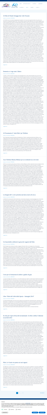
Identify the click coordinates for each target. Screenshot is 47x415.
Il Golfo (34, 8)
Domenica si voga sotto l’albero (13, 73)
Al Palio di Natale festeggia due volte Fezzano (17, 17)
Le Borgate (37, 4)
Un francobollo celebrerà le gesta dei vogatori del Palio (20, 243)
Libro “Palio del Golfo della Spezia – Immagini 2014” (20, 298)
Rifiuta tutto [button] (35, 412)
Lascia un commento (7, 19)
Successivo (42, 394)
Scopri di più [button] (5, 412)
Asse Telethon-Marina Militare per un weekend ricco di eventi (22, 161)
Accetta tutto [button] (42, 412)
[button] (28, 4)
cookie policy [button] (42, 404)
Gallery (29, 8)
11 (22, 394)
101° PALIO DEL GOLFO (25, 4)
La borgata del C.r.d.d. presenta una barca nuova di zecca (21, 196)
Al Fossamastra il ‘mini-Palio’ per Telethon (16, 134)
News (25, 8)
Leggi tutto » (5, 66)
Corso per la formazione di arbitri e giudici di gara (19, 276)
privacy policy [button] (28, 403)
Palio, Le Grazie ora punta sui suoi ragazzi (16, 364)
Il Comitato (21, 8)
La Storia (32, 4)
